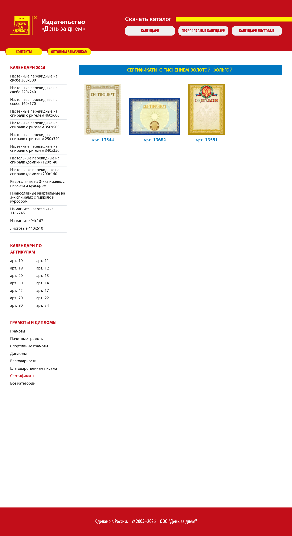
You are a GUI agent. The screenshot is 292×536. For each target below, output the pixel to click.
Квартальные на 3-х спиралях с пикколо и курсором (37, 184)
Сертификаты (22, 376)
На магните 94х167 (26, 221)
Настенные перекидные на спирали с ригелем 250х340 (35, 137)
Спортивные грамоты (29, 346)
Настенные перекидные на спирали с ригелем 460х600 (35, 114)
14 (42, 283)
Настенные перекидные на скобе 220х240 (33, 90)
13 (42, 276)
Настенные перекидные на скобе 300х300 (33, 79)
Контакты (24, 52)
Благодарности (23, 361)
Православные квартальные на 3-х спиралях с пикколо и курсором (37, 198)
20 (16, 276)
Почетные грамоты (27, 339)
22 (42, 298)
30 (16, 283)
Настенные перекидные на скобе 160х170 (33, 102)
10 (16, 261)
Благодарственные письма (33, 369)
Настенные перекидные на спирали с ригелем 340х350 (35, 149)
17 (42, 291)
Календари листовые (257, 31)
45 (16, 291)
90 (16, 306)
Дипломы (18, 354)
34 (42, 306)
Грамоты (17, 332)
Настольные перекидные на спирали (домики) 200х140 (34, 172)
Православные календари (203, 31)
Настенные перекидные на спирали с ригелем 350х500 (35, 125)
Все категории (23, 384)
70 (16, 298)
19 (16, 269)
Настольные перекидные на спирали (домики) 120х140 (34, 160)
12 (42, 269)
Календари (150, 31)
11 (42, 261)
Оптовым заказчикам (69, 52)
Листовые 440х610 (26, 229)
